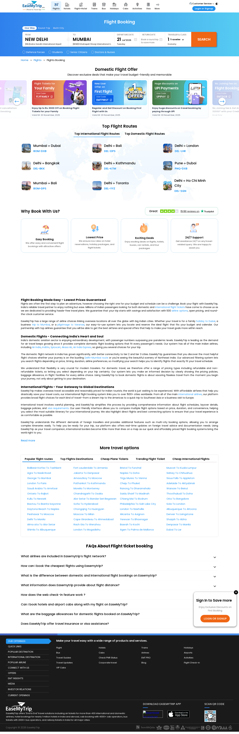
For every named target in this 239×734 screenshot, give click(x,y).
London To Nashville (132, 509)
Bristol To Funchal (130, 467)
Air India (36, 347)
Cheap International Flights (190, 459)
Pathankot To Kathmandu (90, 483)
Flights (37, 60)
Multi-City (58, 28)
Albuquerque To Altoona (181, 509)
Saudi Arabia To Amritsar (42, 488)
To (74, 34)
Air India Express (82, 347)
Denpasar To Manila (178, 524)
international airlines (190, 394)
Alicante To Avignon (132, 514)
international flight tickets (170, 307)
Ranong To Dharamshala (135, 488)
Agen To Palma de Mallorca (137, 529)
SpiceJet (56, 347)
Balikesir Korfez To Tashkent (44, 467)
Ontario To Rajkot (38, 493)
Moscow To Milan (84, 514)
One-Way (30, 28)
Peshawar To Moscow (40, 514)
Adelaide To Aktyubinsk (180, 483)
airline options (180, 310)
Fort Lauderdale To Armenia (91, 467)
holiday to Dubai (205, 321)
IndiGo (45, 347)
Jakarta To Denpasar (86, 473)
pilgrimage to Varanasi (70, 324)
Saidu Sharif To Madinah (134, 493)
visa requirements (58, 408)
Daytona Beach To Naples (43, 509)
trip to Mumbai (41, 324)
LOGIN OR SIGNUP (215, 619)
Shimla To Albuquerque (41, 529)
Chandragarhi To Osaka (88, 493)
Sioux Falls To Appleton (180, 478)
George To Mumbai (39, 478)
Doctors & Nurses (103, 52)
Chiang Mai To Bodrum (134, 498)
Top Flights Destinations (76, 459)
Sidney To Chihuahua (179, 473)
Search (204, 39)
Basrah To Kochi (130, 524)
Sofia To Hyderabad (86, 503)
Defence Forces (33, 52)
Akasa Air (67, 347)
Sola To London (175, 503)
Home (24, 60)
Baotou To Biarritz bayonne (44, 503)
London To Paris (36, 483)
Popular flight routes (39, 459)
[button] (222, 102)
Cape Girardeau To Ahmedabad (94, 519)
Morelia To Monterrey (86, 488)
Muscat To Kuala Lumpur (181, 467)
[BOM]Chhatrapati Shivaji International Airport (92, 44)
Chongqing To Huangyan (89, 509)
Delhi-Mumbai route (96, 357)
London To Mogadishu (87, 529)
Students (55, 52)
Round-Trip (44, 28)
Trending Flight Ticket (150, 459)
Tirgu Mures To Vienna (133, 478)
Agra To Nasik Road (39, 473)
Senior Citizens (77, 52)
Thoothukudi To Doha (179, 493)
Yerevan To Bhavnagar (134, 519)
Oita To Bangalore (177, 498)
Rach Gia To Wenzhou (87, 524)
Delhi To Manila (36, 519)
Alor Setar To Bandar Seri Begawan (95, 498)
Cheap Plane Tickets (114, 459)
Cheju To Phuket (130, 483)
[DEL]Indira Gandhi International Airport (43, 44)
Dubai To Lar (173, 529)
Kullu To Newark (36, 498)
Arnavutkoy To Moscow (88, 478)
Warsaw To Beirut (177, 488)
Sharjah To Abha (176, 519)
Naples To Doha (129, 473)
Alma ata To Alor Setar (41, 524)
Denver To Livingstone (179, 514)
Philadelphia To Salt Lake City (138, 503)
